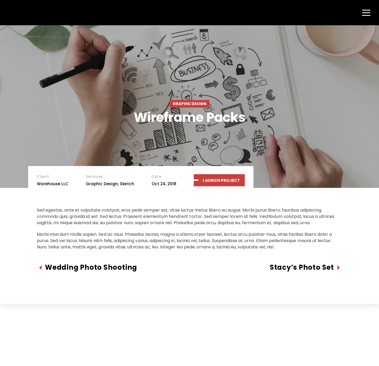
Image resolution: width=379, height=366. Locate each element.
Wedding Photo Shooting (91, 267)
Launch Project (221, 180)
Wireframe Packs (189, 117)
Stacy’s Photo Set (302, 267)
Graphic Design (189, 103)
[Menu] (366, 12)
